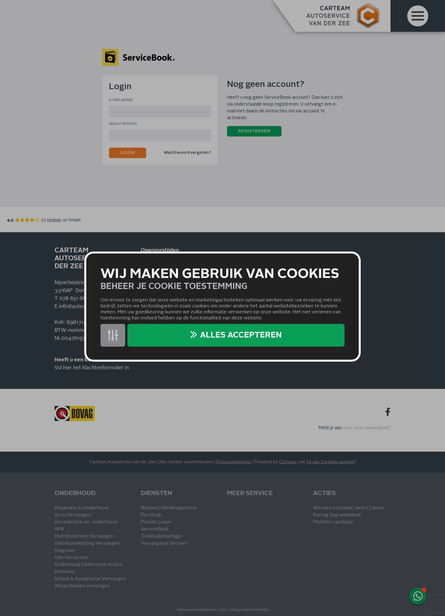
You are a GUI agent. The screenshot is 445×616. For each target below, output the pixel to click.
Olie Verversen (71, 557)
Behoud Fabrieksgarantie (169, 508)
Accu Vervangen (72, 515)
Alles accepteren (241, 335)
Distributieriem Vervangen (84, 536)
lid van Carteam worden (330, 462)
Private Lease (156, 522)
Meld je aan (330, 428)
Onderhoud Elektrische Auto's (88, 564)
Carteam (287, 462)
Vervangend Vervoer (164, 543)
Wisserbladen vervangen (82, 586)
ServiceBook (155, 529)
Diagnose (64, 550)
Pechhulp (151, 515)
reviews (54, 220)
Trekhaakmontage (161, 536)
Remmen (64, 571)
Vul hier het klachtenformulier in (91, 367)
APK (59, 529)
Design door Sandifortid (249, 610)
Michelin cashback (333, 522)
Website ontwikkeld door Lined (201, 610)
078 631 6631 (75, 298)
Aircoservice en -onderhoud (85, 522)
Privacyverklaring (233, 462)
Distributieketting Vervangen (87, 543)
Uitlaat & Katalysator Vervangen (90, 579)
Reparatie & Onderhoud (81, 508)
